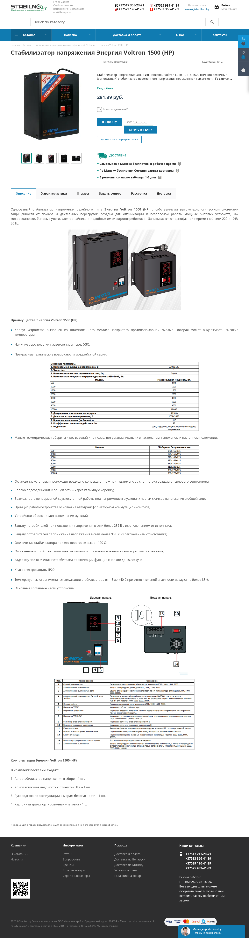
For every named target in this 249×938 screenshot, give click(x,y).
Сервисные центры (76, 876)
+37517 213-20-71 (198, 854)
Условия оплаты (126, 870)
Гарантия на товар (127, 876)
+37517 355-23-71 (131, 5)
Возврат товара (74, 870)
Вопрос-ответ (72, 859)
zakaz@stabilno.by (197, 9)
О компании (19, 854)
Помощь (120, 845)
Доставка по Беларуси (130, 859)
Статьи (67, 854)
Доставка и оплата (127, 854)
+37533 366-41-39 (166, 9)
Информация (73, 845)
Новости (17, 859)
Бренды (68, 865)
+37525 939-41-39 (166, 5)
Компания (18, 845)
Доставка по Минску (128, 865)
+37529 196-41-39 (131, 9)
